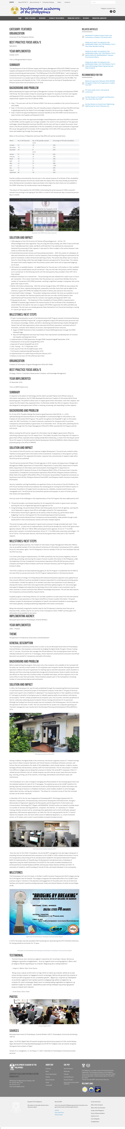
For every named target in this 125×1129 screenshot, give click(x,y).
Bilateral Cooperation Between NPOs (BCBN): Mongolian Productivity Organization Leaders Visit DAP (100, 83)
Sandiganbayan (95, 1121)
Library (47, 1082)
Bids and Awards (50, 1080)
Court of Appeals (95, 1119)
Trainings (66, 1074)
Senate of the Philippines (97, 1110)
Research (86, 18)
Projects (48, 1077)
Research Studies (68, 1080)
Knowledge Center (74, 18)
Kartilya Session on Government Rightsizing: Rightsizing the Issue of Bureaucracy (99, 105)
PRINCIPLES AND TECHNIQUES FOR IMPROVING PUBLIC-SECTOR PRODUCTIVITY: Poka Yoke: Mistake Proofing (100, 44)
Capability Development (56, 18)
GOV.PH (57, 1110)
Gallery (59, 2)
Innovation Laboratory (99, 18)
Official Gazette (59, 1114)
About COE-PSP (22, 2)
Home (20, 18)
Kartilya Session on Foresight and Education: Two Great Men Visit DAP (99, 98)
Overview (48, 1068)
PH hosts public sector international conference (97, 91)
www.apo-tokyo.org (103, 1079)
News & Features (30, 18)
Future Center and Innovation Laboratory (71, 1083)
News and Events (34, 2)
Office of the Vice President (98, 1108)
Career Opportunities (51, 1074)
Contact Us (67, 2)
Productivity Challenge (48, 2)
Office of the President (97, 1105)
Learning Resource (69, 1077)
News (47, 1071)
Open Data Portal (59, 1112)
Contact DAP (49, 1085)
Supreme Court (95, 1116)
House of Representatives (98, 1113)
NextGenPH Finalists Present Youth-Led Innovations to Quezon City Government (98, 36)
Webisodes (42, 18)
